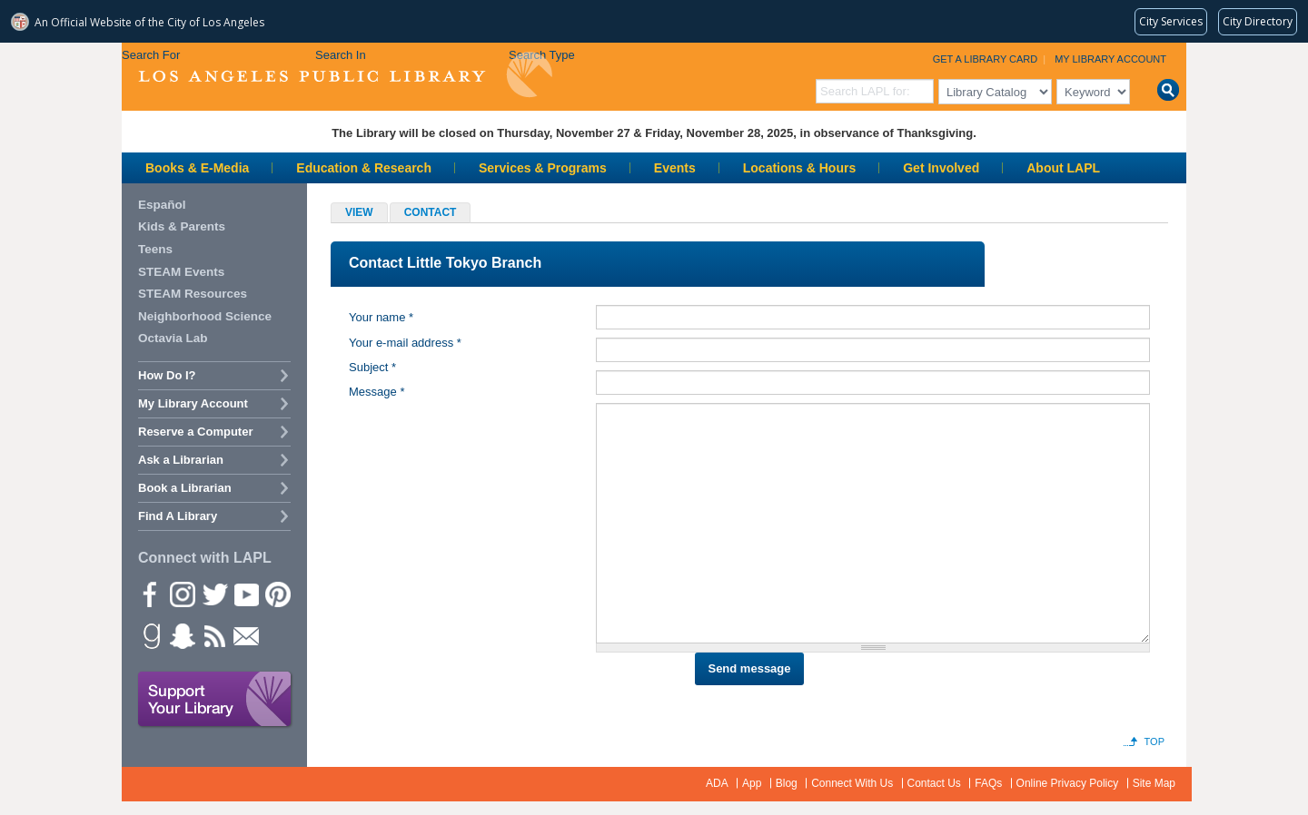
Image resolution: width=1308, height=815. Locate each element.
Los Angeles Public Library (345, 75)
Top (1154, 741)
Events (675, 168)
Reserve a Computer (195, 431)
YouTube (245, 593)
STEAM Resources (192, 293)
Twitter (213, 593)
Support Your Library (215, 700)
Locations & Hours (799, 168)
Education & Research (363, 168)
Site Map (1154, 783)
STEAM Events (181, 272)
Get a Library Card (985, 59)
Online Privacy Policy (1067, 783)
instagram (181, 593)
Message (376, 391)
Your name (381, 317)
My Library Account (1110, 59)
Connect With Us (852, 783)
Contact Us (934, 783)
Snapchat (181, 635)
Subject (372, 367)
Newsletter (245, 635)
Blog (787, 783)
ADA (717, 783)
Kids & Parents (181, 226)
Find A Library (177, 516)
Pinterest (277, 593)
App (751, 783)
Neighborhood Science (205, 316)
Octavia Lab (173, 338)
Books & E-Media (197, 168)
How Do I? (167, 375)
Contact (437, 213)
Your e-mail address (405, 342)
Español (162, 204)
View (359, 212)
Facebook (149, 593)
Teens (155, 249)
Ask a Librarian (180, 459)
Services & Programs (543, 168)
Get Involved (941, 168)
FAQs (988, 783)
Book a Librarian (185, 488)
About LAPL (1063, 168)
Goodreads (149, 635)
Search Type (542, 55)
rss (213, 635)
